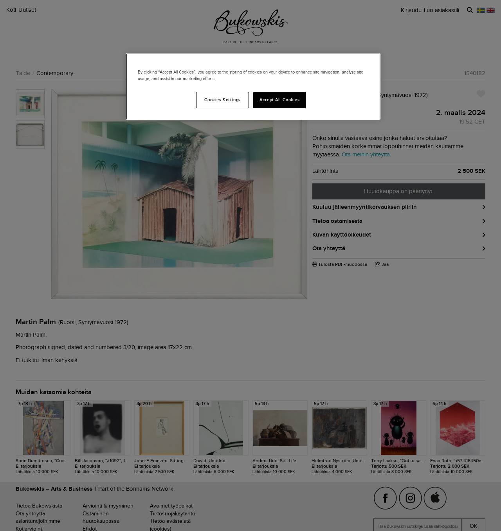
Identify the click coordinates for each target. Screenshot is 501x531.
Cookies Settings (222, 99)
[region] (253, 86)
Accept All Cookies (279, 99)
